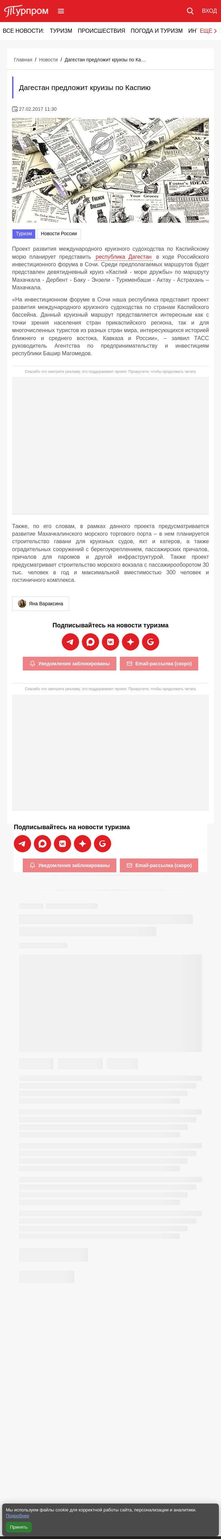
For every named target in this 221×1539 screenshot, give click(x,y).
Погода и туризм (157, 31)
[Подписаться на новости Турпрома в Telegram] (70, 642)
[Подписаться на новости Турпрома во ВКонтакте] (110, 642)
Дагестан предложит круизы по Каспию (106, 59)
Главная (23, 59)
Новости (48, 59)
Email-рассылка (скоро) (159, 664)
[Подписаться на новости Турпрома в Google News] (150, 642)
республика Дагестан (124, 257)
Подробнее (17, 1515)
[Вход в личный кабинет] (209, 11)
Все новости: (23, 31)
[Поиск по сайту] (190, 11)
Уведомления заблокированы (69, 664)
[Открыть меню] (60, 11)
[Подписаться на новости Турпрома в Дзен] (130, 642)
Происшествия (101, 31)
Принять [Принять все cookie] (19, 1527)
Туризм (61, 31)
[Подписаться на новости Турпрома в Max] (90, 642)
